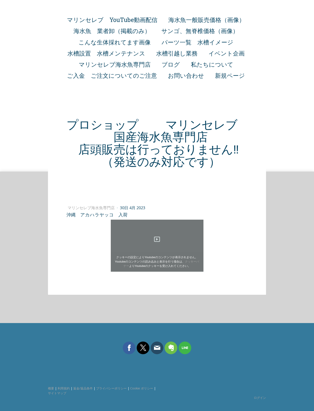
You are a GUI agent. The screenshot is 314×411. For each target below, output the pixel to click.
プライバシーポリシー (111, 388)
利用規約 (64, 388)
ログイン (260, 398)
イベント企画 (226, 53)
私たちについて (212, 64)
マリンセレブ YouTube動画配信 (112, 20)
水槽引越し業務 (177, 53)
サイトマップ (57, 393)
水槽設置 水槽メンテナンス (106, 53)
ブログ (171, 64)
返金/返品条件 (83, 388)
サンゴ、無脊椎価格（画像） (200, 31)
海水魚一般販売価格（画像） (206, 20)
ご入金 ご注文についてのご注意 (112, 75)
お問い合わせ (186, 75)
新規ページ (230, 75)
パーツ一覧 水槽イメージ (197, 42)
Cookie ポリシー (141, 388)
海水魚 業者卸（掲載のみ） (111, 31)
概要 (51, 388)
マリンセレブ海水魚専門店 (115, 64)
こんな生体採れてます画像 (114, 42)
